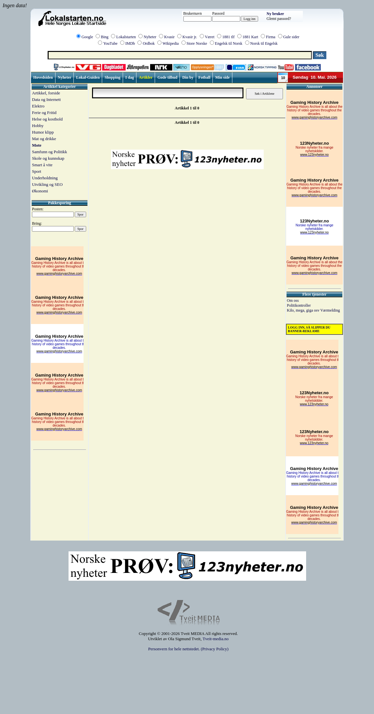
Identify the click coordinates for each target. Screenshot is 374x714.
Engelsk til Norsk (228, 43)
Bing (104, 37)
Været (209, 37)
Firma (270, 37)
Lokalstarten (126, 37)
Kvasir (169, 37)
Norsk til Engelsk (264, 43)
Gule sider (291, 37)
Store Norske (197, 43)
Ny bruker (275, 13)
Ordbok (149, 43)
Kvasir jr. (189, 37)
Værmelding (330, 310)
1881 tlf (228, 37)
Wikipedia (171, 43)
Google (87, 37)
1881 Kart (250, 37)
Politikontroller (299, 305)
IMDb (130, 43)
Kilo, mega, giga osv (303, 310)
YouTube (110, 43)
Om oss (293, 300)
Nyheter (150, 37)
